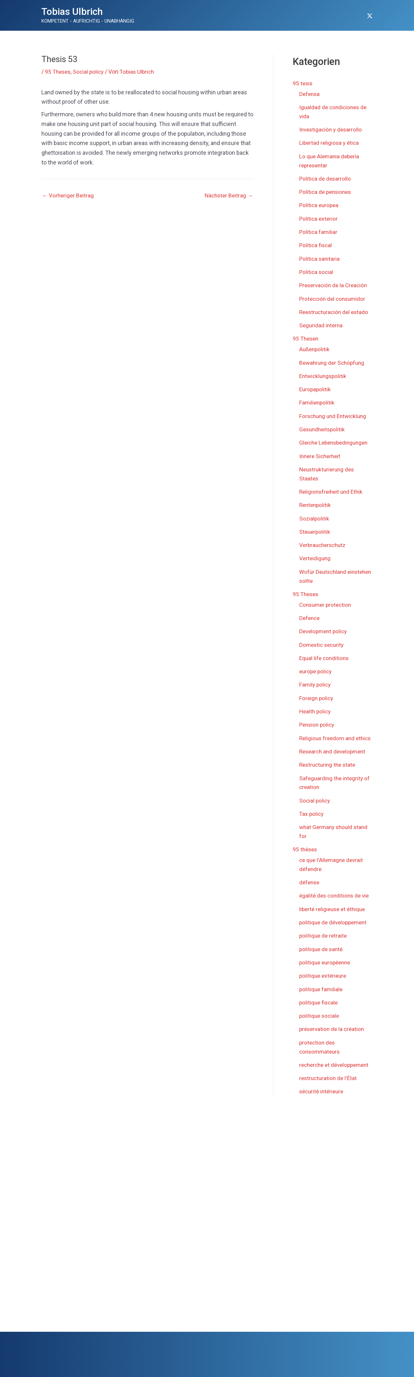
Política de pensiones (326, 189)
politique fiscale (319, 1001)
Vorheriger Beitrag (68, 195)
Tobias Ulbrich (72, 11)
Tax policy (312, 816)
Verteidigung (315, 557)
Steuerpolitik (315, 531)
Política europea (319, 202)
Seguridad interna (321, 320)
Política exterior (319, 215)
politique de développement (335, 922)
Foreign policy (317, 694)
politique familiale (321, 988)
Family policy (315, 681)
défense (310, 883)
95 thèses (306, 851)
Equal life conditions (325, 655)
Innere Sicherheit (321, 457)
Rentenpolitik (316, 505)
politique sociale (320, 1014)
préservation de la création (333, 1027)
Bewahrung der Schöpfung (333, 356)
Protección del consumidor (334, 294)
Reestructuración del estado (335, 307)
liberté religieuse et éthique (334, 909)
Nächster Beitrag (227, 195)
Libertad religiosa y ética (330, 141)
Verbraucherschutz (324, 544)
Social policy (91, 71)
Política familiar (318, 228)
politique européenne (326, 962)
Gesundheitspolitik (323, 422)
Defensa (310, 93)
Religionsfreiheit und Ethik (332, 492)
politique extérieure (324, 975)
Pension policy (318, 720)
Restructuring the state (329, 768)
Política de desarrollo (326, 176)
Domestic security (322, 641)
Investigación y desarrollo (332, 128)
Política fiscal (316, 241)
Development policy (324, 628)
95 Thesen (306, 333)
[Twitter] (370, 16)
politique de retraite (324, 935)
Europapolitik (315, 383)
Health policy (315, 707)
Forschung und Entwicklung (334, 409)
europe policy (316, 668)
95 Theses (58, 71)
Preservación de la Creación (335, 281)
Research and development (334, 755)
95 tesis (303, 83)
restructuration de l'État (329, 1084)
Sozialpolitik (314, 518)
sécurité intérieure (322, 1097)
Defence (310, 615)
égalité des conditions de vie (335, 896)
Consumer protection (326, 602)
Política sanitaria (320, 254)
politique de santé (322, 948)
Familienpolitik (317, 396)
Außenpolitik (315, 343)
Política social (316, 268)
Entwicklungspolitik (324, 369)
